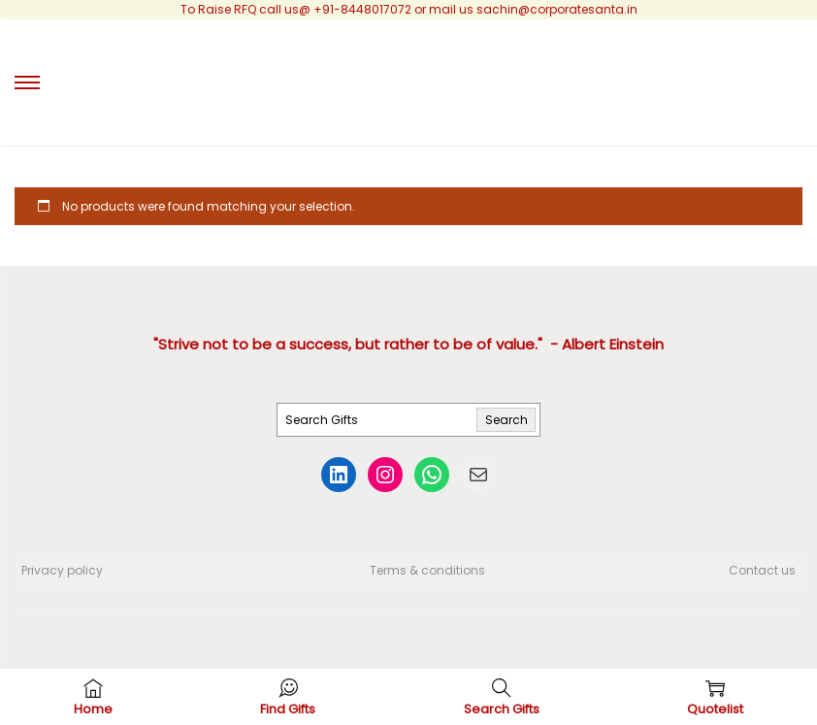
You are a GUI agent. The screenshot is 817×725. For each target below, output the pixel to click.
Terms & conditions (427, 570)
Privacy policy (62, 570)
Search (506, 420)
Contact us (762, 570)
